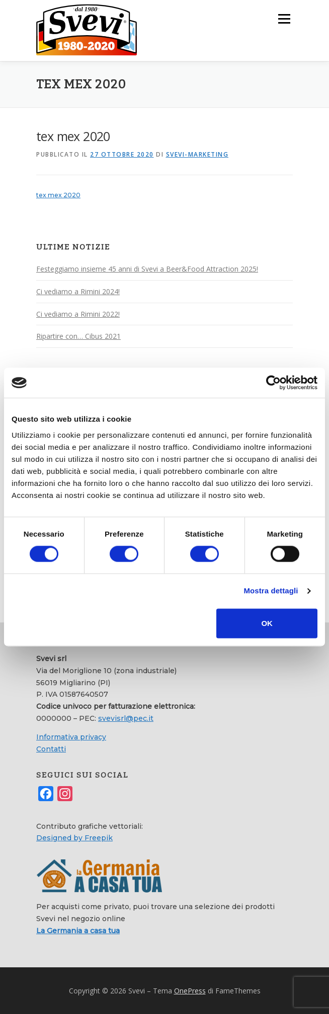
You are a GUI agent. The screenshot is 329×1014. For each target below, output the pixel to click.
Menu (283, 19)
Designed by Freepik (74, 837)
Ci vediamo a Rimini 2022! (78, 313)
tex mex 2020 (58, 194)
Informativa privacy (71, 736)
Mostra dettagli (270, 591)
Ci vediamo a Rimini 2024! (78, 291)
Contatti (51, 748)
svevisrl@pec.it (125, 717)
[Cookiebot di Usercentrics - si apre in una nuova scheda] (273, 382)
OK (267, 623)
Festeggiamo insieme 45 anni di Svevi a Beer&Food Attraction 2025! (147, 268)
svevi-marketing (197, 154)
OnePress (190, 990)
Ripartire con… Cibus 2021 (78, 335)
